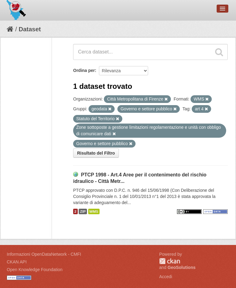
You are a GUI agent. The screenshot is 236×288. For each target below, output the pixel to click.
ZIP (82, 211)
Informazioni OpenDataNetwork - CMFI (44, 254)
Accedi (165, 276)
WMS (93, 211)
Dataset (30, 29)
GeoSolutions (181, 267)
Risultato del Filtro (96, 153)
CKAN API (17, 261)
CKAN (169, 261)
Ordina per (84, 70)
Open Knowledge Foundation (34, 269)
